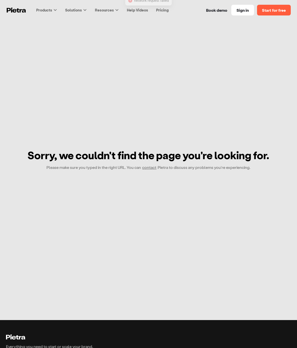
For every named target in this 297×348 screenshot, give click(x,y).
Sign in (243, 10)
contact (149, 167)
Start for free (274, 10)
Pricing (162, 10)
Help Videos (137, 10)
